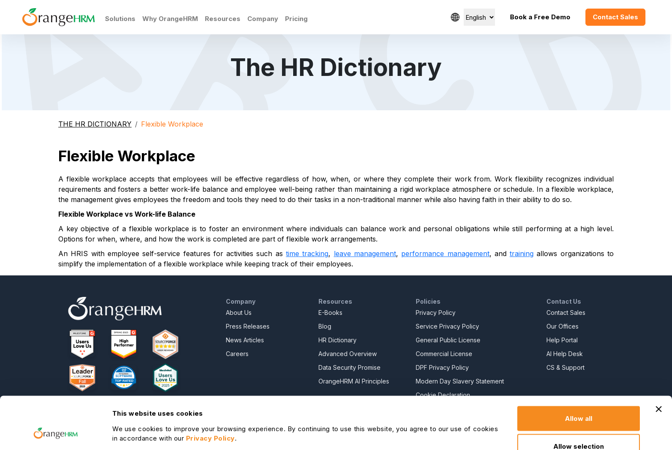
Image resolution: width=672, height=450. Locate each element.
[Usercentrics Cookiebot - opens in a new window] (55, 433)
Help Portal (562, 340)
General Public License (448, 340)
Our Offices (562, 326)
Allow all (578, 371)
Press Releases (248, 326)
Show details (465, 421)
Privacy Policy (436, 312)
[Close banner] (659, 362)
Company (262, 19)
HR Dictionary (337, 340)
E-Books (330, 312)
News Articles (245, 340)
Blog (324, 326)
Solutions (120, 19)
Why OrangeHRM (170, 19)
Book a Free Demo (540, 17)
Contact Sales (615, 17)
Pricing (296, 19)
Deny (578, 427)
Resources (222, 19)
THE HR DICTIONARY (95, 124)
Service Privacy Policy (447, 326)
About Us (239, 312)
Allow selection (578, 399)
